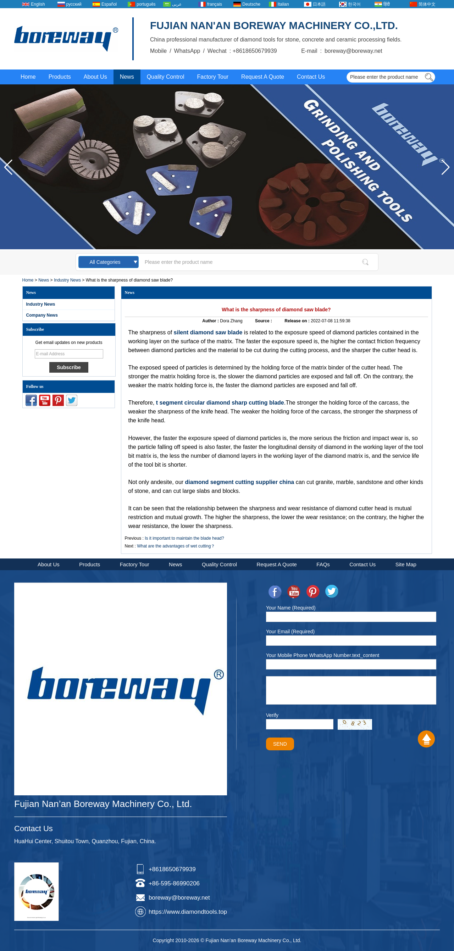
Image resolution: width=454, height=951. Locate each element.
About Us (95, 77)
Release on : (297, 320)
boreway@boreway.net (179, 897)
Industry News (67, 280)
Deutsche (251, 4)
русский (74, 4)
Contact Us (311, 77)
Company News (42, 315)
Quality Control (165, 77)
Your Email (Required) (290, 631)
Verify (272, 715)
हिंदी (386, 4)
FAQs (323, 564)
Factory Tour (212, 77)
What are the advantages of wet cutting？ (176, 546)
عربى (177, 4)
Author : (211, 320)
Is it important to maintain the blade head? (184, 538)
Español (109, 4)
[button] (445, 167)
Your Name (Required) (291, 608)
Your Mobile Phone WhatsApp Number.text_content (322, 655)
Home (28, 77)
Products (60, 77)
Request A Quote (262, 77)
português (146, 4)
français (214, 4)
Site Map (405, 564)
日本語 (319, 4)
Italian (283, 4)
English (38, 4)
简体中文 (427, 4)
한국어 (354, 4)
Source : (264, 320)
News (127, 77)
